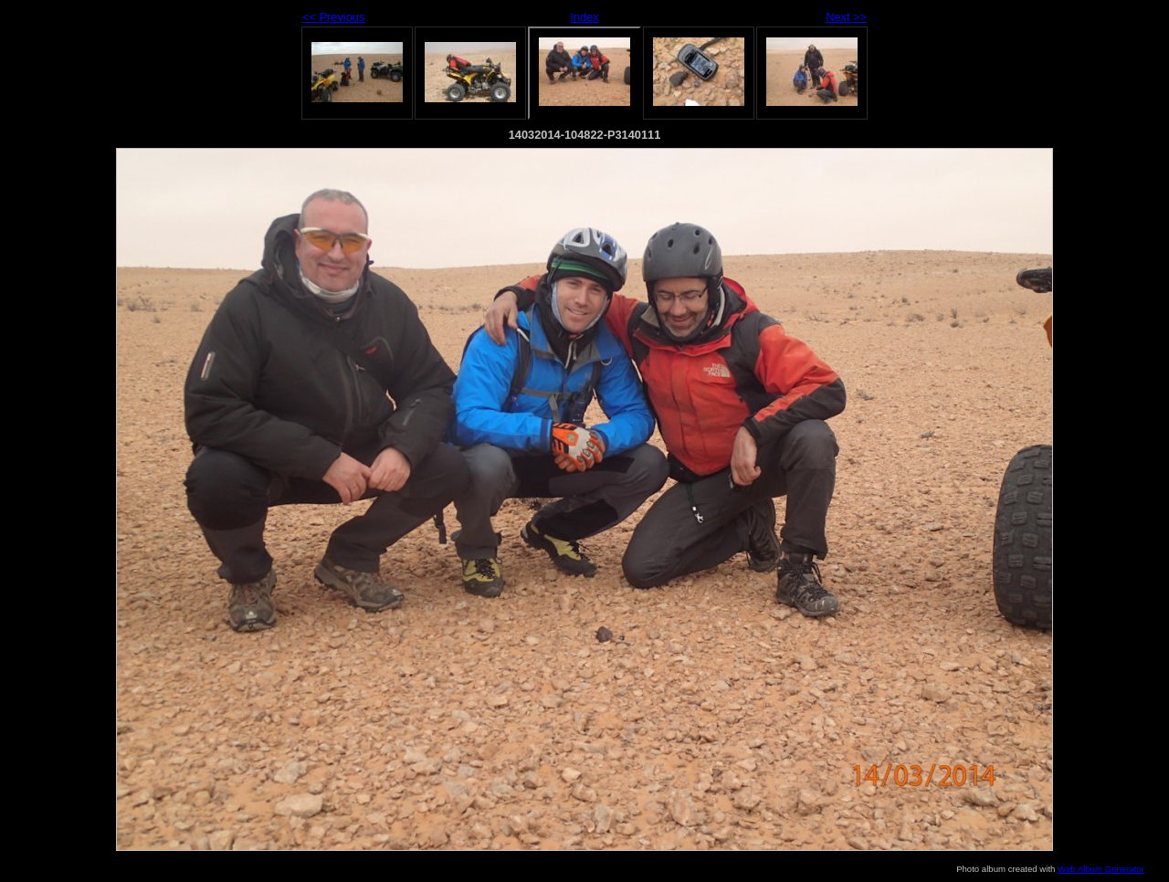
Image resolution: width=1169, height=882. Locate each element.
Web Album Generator (1101, 869)
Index (584, 17)
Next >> (846, 17)
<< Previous (333, 17)
